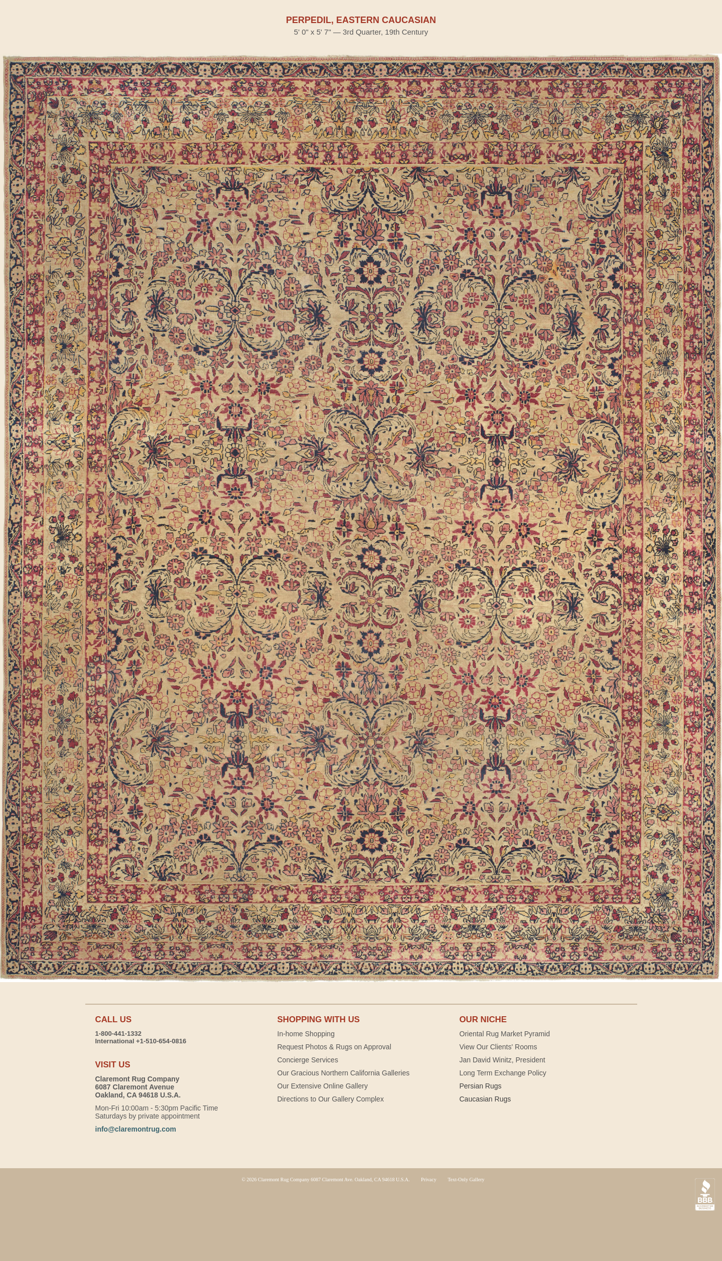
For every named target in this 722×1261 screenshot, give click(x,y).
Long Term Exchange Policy (503, 1073)
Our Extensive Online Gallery (322, 1086)
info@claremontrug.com (135, 1129)
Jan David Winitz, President (502, 1060)
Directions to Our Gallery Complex (330, 1099)
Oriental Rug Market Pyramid (505, 1034)
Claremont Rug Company (361, 1221)
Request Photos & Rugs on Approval (334, 1047)
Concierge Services (307, 1060)
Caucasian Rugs (485, 1099)
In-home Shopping (306, 1034)
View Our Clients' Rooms (498, 1047)
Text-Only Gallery (466, 1179)
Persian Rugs (481, 1086)
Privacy (429, 1179)
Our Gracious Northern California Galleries (343, 1073)
